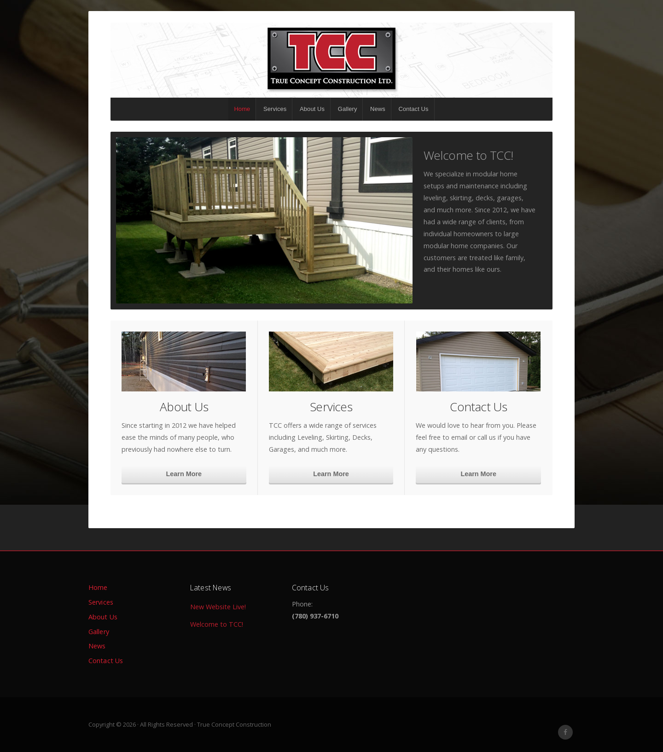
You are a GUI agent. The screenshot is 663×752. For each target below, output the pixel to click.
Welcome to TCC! (468, 155)
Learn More (184, 473)
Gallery (347, 108)
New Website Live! (218, 606)
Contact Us (414, 108)
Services (274, 108)
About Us (312, 108)
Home (242, 108)
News (377, 108)
